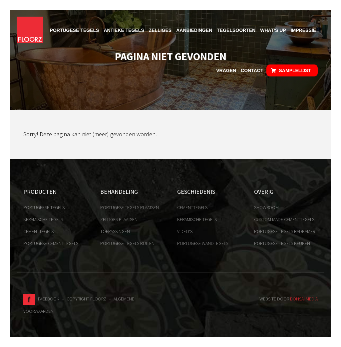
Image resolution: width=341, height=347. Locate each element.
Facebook (41, 299)
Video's (184, 231)
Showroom (266, 207)
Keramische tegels (43, 219)
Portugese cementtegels (50, 243)
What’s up (273, 30)
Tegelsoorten (236, 30)
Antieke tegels (124, 30)
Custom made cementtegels (284, 219)
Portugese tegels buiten (127, 243)
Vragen (226, 70)
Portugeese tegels (44, 207)
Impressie (303, 30)
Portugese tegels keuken (282, 243)
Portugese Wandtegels (202, 243)
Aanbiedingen (194, 30)
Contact (252, 70)
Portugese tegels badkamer (284, 231)
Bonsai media (304, 299)
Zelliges (160, 30)
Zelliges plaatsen (119, 219)
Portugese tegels (74, 30)
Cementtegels (38, 231)
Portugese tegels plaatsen (129, 207)
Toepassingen (115, 231)
